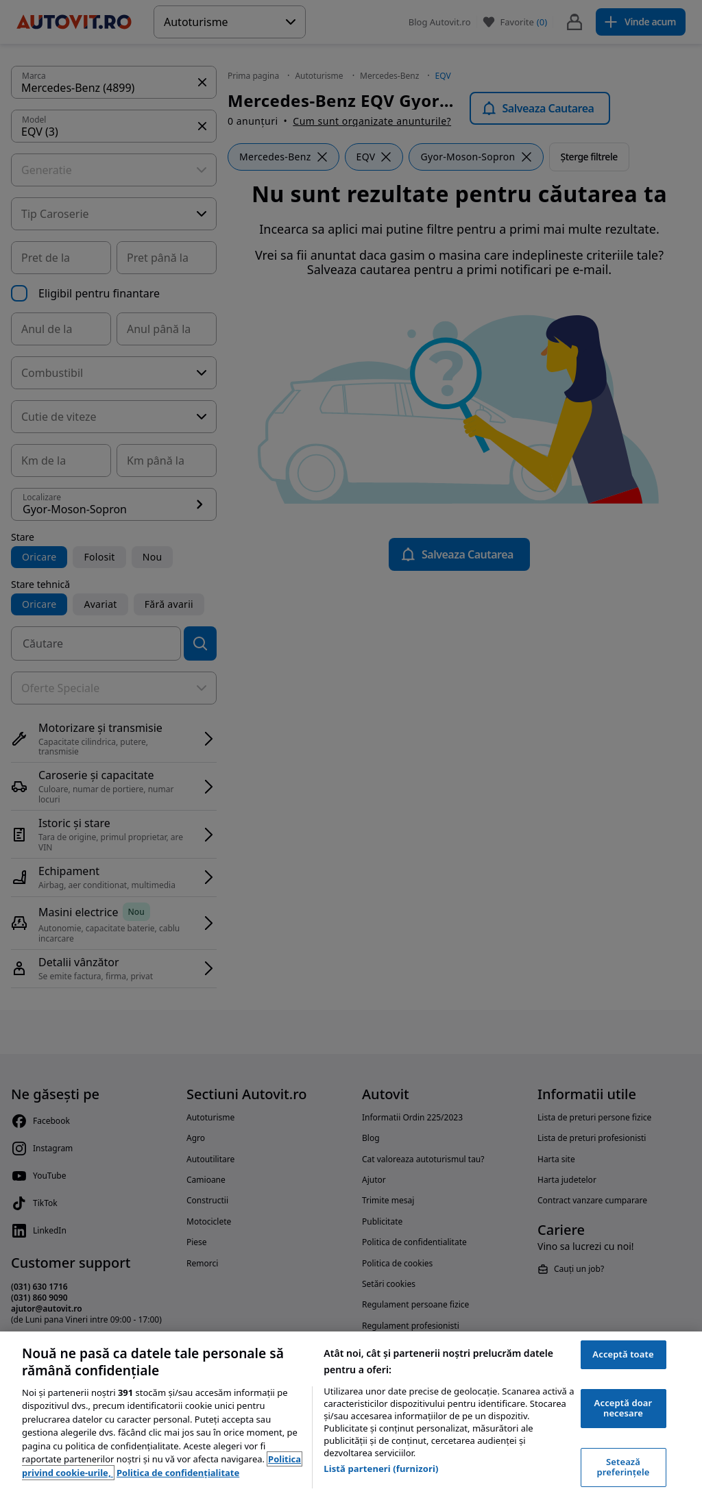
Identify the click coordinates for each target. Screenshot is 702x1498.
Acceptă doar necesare (623, 1408)
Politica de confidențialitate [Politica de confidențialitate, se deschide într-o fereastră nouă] (178, 1472)
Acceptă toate (622, 1354)
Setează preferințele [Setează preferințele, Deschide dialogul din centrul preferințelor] (623, 1467)
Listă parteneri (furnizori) (381, 1468)
